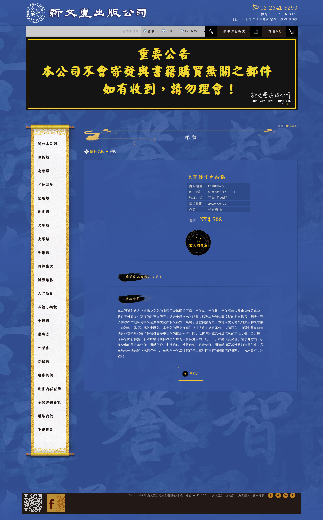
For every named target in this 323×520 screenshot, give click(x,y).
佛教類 (43, 157)
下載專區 (45, 430)
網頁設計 (218, 495)
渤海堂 (43, 334)
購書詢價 (45, 375)
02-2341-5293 (279, 8)
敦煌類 (43, 198)
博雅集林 (45, 280)
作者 (167, 29)
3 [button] (291, 104)
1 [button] (283, 104)
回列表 (190, 373)
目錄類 (43, 362)
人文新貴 (45, 294)
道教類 (43, 171)
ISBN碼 (188, 29)
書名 (148, 29)
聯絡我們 (45, 416)
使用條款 (258, 495)
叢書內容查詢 (234, 31)
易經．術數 (47, 307)
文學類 (43, 226)
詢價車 (274, 31)
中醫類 (43, 321)
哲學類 (43, 253)
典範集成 (45, 266)
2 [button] (287, 104)
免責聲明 (244, 495)
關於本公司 (47, 144)
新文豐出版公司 (86, 13)
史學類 (43, 239)
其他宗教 (45, 185)
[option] (162, 73)
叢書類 (43, 212)
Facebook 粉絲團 (55, 503)
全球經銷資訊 (49, 403)
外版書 (43, 348)
